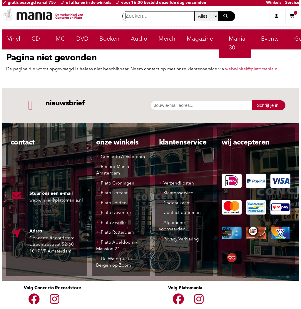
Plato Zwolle (113, 223)
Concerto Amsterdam (123, 157)
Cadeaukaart (176, 203)
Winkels (273, 3)
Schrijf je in (267, 105)
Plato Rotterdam (117, 232)
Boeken (109, 39)
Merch (166, 39)
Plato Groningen (117, 183)
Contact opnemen (182, 213)
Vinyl (13, 39)
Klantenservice (178, 193)
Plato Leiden (114, 203)
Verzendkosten (178, 183)
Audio (139, 39)
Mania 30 (237, 43)
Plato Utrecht (114, 193)
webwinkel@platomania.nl (252, 69)
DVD (82, 39)
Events (270, 39)
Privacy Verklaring (181, 239)
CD (35, 39)
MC (60, 39)
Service (292, 3)
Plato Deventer (116, 213)
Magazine (200, 39)
